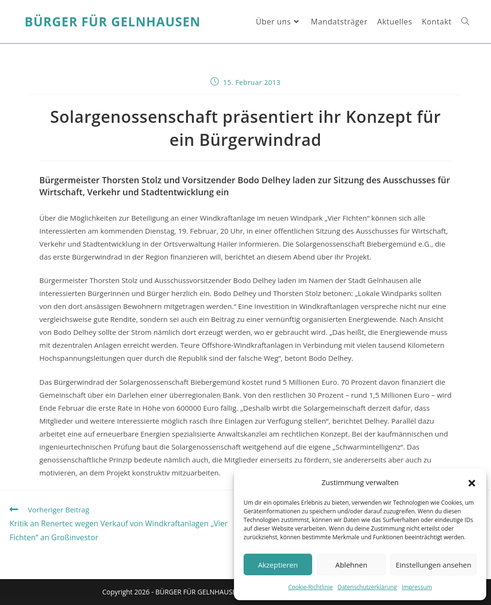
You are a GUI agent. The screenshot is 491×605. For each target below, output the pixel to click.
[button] (472, 482)
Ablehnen (351, 564)
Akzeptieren (278, 564)
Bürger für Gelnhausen (112, 21)
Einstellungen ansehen (433, 564)
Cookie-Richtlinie (310, 587)
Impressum (417, 587)
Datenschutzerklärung (367, 587)
